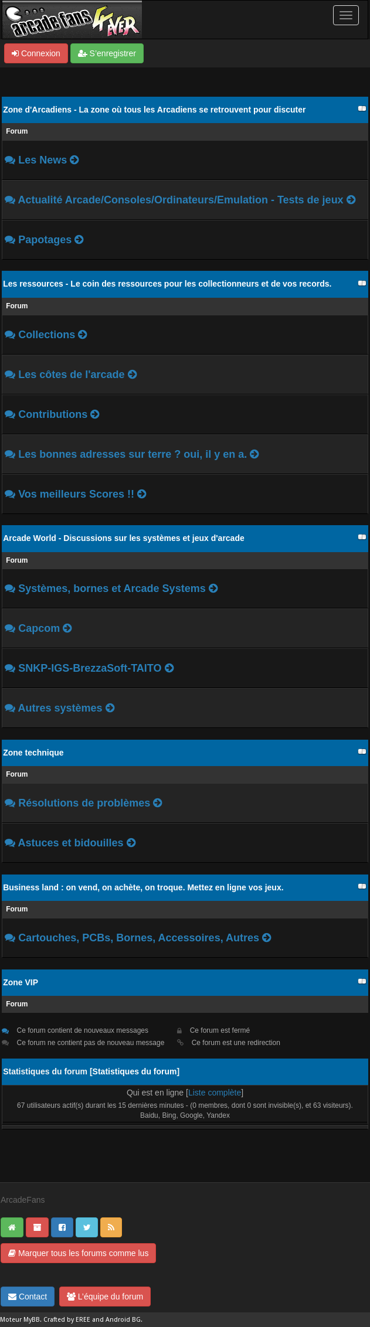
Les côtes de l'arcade (72, 374)
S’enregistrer (107, 53)
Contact (27, 1296)
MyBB (31, 1319)
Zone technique (33, 752)
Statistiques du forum (135, 1071)
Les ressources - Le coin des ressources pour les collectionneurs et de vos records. (167, 283)
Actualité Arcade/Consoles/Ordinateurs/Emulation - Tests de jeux (181, 200)
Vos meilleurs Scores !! (76, 494)
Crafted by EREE (66, 1319)
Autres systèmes (62, 708)
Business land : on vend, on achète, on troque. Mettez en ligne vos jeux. (143, 887)
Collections (46, 335)
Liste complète (214, 1092)
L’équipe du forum (105, 1296)
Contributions (52, 414)
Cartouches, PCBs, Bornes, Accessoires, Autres (138, 938)
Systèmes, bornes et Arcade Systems (113, 588)
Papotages (45, 240)
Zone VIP (20, 982)
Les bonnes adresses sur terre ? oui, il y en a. (134, 454)
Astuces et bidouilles (71, 843)
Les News (42, 160)
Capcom (39, 628)
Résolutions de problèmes (84, 803)
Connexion (36, 53)
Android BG (123, 1319)
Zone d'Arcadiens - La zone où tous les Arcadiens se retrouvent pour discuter (154, 109)
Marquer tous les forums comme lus (78, 1253)
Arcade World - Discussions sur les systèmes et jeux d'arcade (124, 538)
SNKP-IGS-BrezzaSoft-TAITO (91, 668)
